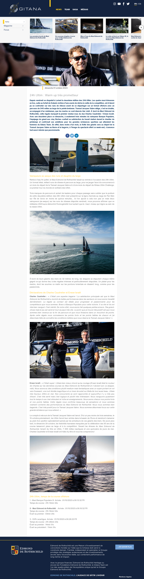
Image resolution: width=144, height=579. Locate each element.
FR (135, 3)
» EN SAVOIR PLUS (125, 547)
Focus (6, 29)
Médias (84, 9)
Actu (7, 21)
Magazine (8, 25)
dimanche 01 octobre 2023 (56, 88)
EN (139, 3)
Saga (75, 9)
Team (67, 9)
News (59, 9)
